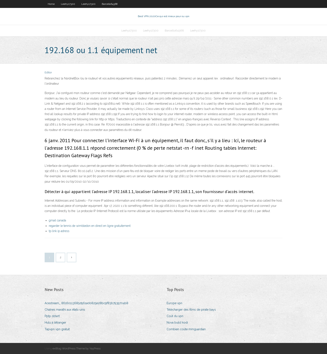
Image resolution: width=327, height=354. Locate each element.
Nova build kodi (177, 322)
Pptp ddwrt (52, 316)
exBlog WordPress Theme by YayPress (77, 348)
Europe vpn (174, 303)
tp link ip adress (59, 231)
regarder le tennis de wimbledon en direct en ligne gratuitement (90, 225)
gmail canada (57, 220)
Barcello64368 (110, 4)
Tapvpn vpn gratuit (57, 329)
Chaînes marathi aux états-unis (65, 309)
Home (51, 4)
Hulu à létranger (55, 322)
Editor (48, 72)
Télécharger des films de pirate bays (191, 309)
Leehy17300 (68, 4)
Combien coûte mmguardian (186, 329)
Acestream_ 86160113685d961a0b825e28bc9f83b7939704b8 (86, 303)
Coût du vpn (175, 316)
